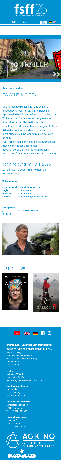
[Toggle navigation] (31, 22)
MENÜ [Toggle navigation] (13, 22)
